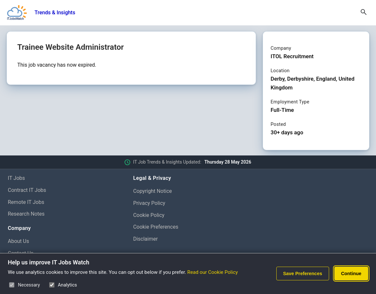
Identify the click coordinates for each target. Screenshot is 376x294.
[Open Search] (363, 13)
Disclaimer (145, 239)
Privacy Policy (149, 203)
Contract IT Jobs (27, 190)
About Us (18, 241)
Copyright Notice (152, 191)
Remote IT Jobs (26, 202)
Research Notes (26, 214)
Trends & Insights (55, 12)
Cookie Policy (149, 215)
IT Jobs (16, 178)
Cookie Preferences (156, 227)
